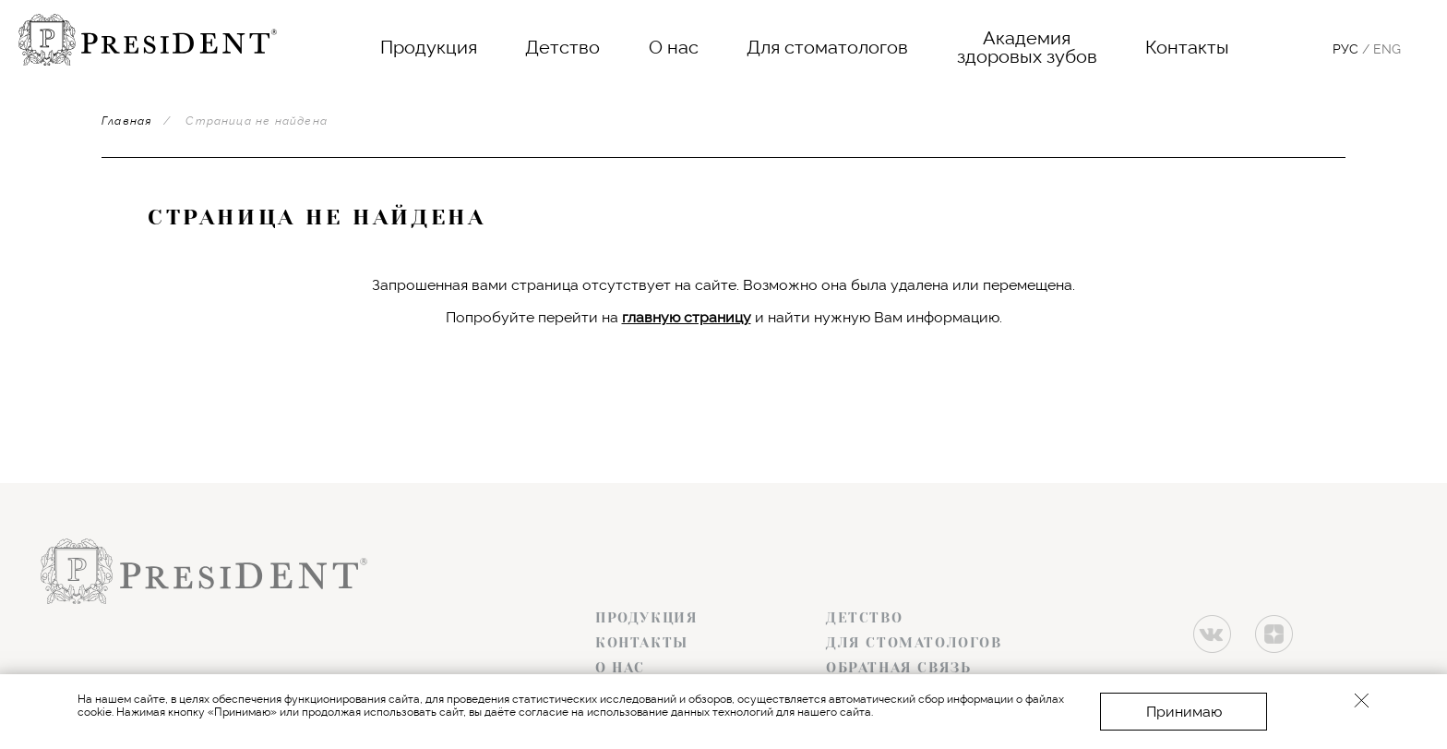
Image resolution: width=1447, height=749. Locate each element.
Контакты (1187, 47)
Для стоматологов (827, 47)
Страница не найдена (256, 121)
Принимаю (1184, 711)
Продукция (428, 47)
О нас (674, 47)
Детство (562, 47)
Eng (1387, 49)
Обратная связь (898, 667)
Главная (126, 121)
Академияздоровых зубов (1027, 47)
